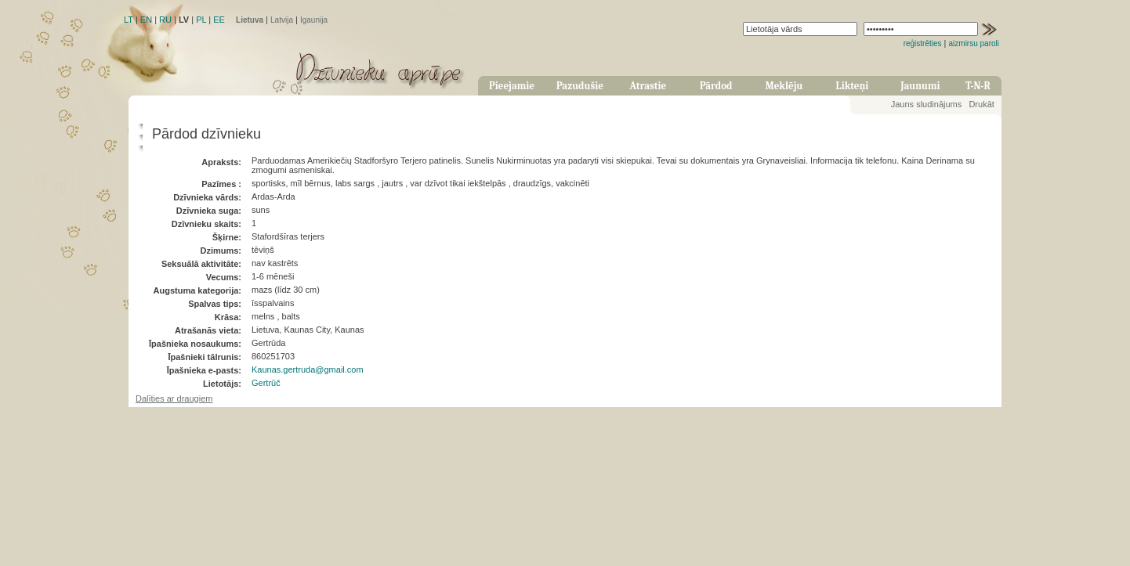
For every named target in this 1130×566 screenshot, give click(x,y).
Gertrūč (266, 383)
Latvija (281, 20)
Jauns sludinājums (926, 104)
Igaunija (314, 20)
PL (201, 19)
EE (219, 19)
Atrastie (647, 86)
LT (128, 19)
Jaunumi (920, 86)
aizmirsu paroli (974, 43)
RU (165, 19)
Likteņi (852, 86)
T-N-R (978, 86)
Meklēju (784, 86)
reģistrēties (923, 43)
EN (146, 19)
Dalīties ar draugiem (174, 398)
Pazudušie (579, 86)
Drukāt (981, 104)
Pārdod (716, 86)
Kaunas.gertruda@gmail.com (308, 369)
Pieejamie (511, 86)
